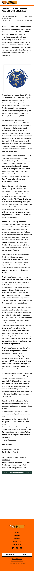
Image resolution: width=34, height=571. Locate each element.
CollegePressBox (20, 563)
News (17, 532)
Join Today (9, 555)
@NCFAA (19, 366)
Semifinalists (6, 452)
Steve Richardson (12, 16)
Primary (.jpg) (16, 465)
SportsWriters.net (17, 559)
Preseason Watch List (10, 449)
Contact (17, 545)
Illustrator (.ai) (21, 467)
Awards (17, 535)
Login (24, 555)
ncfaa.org (9, 366)
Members (17, 541)
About (17, 538)
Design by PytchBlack (17, 561)
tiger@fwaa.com (6, 18)
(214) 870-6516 (6, 20)
